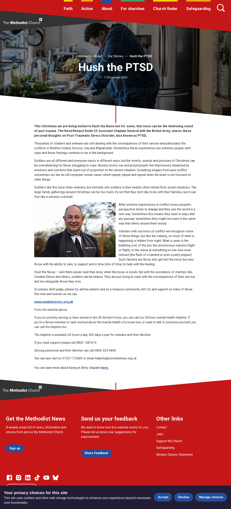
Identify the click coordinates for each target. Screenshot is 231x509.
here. (105, 368)
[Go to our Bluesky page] (55, 477)
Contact (161, 427)
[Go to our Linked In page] (27, 477)
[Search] (221, 8)
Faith (68, 8)
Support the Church (169, 441)
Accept (163, 497)
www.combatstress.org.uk (53, 302)
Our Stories (115, 56)
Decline (183, 497)
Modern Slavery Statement (174, 454)
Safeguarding (198, 8)
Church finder (165, 8)
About (107, 8)
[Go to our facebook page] (9, 477)
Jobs (159, 434)
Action (87, 8)
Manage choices (211, 497)
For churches (133, 8)
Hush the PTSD (141, 56)
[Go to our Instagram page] (18, 477)
